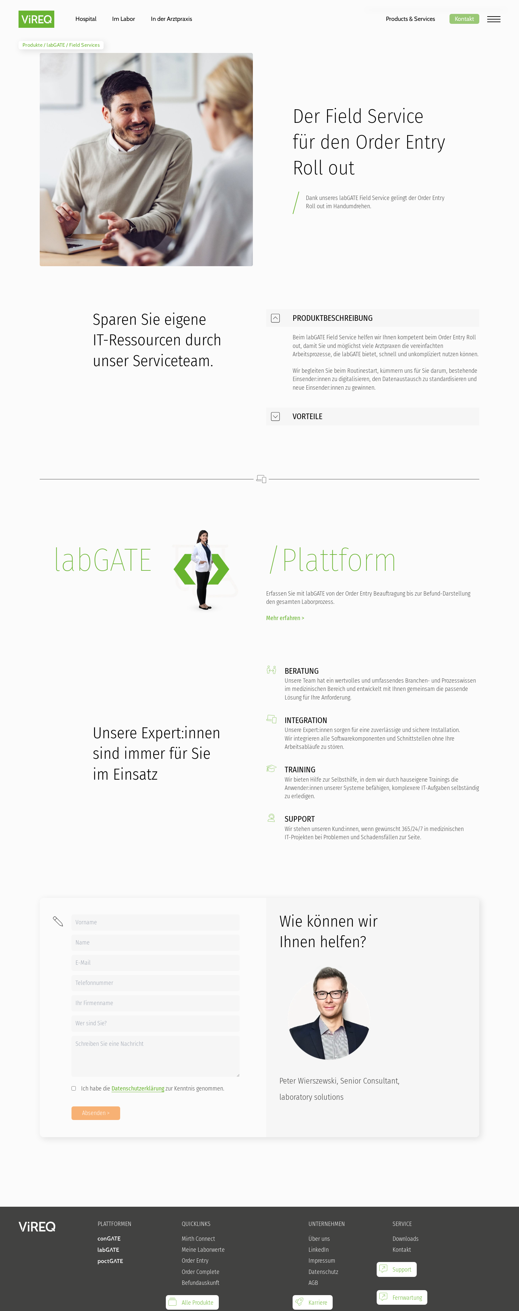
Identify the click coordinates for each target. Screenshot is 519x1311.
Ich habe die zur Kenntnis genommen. (147, 1088)
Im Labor (123, 19)
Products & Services (410, 19)
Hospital (85, 19)
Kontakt (464, 19)
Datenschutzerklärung (138, 1088)
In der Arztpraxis (171, 19)
